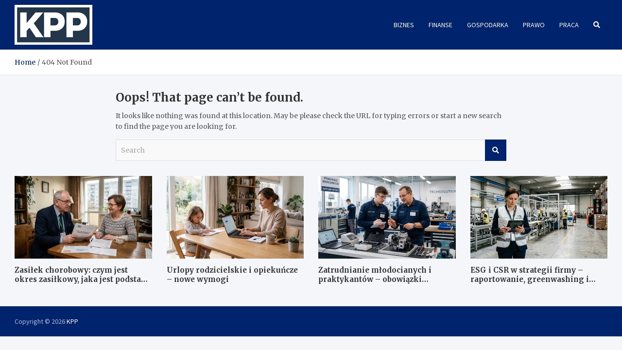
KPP (72, 321)
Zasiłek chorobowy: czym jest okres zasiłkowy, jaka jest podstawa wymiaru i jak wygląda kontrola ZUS (83, 284)
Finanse (440, 24)
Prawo (534, 24)
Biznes (404, 24)
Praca (569, 24)
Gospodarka (487, 24)
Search (495, 150)
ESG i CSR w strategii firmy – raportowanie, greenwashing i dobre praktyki (529, 279)
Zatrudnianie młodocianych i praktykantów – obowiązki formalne (375, 279)
